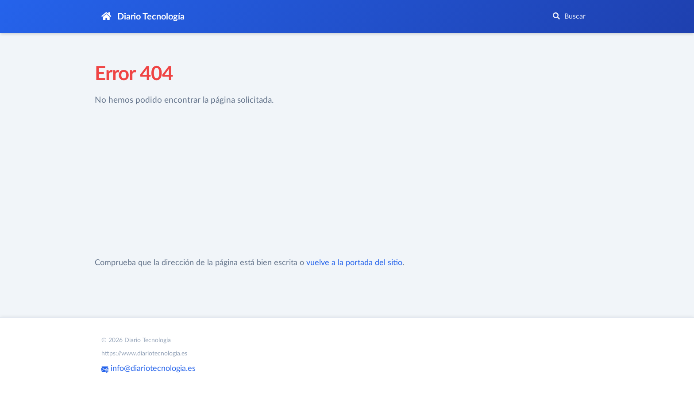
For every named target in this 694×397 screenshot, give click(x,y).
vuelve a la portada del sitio (354, 263)
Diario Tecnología (143, 16)
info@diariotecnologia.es (148, 369)
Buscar (569, 16)
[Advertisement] (282, 182)
